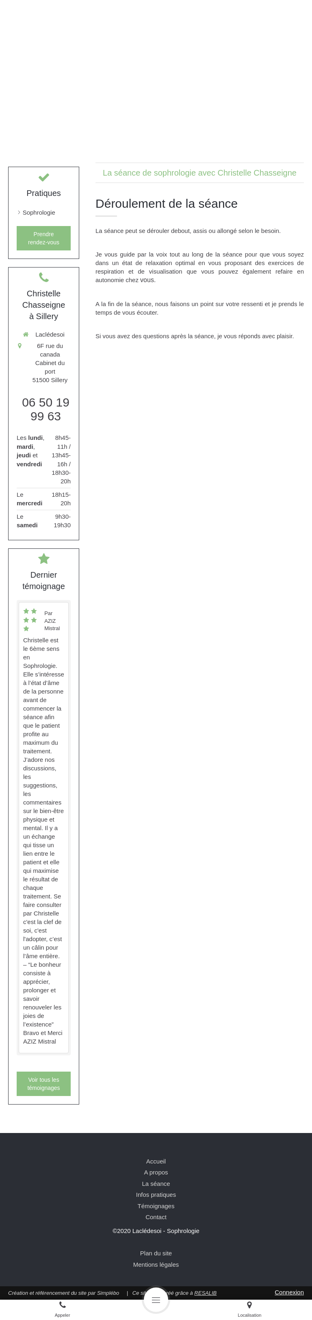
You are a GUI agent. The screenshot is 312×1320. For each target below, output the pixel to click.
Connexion (289, 1292)
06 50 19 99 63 (45, 409)
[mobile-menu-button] (156, 1299)
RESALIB (205, 1293)
